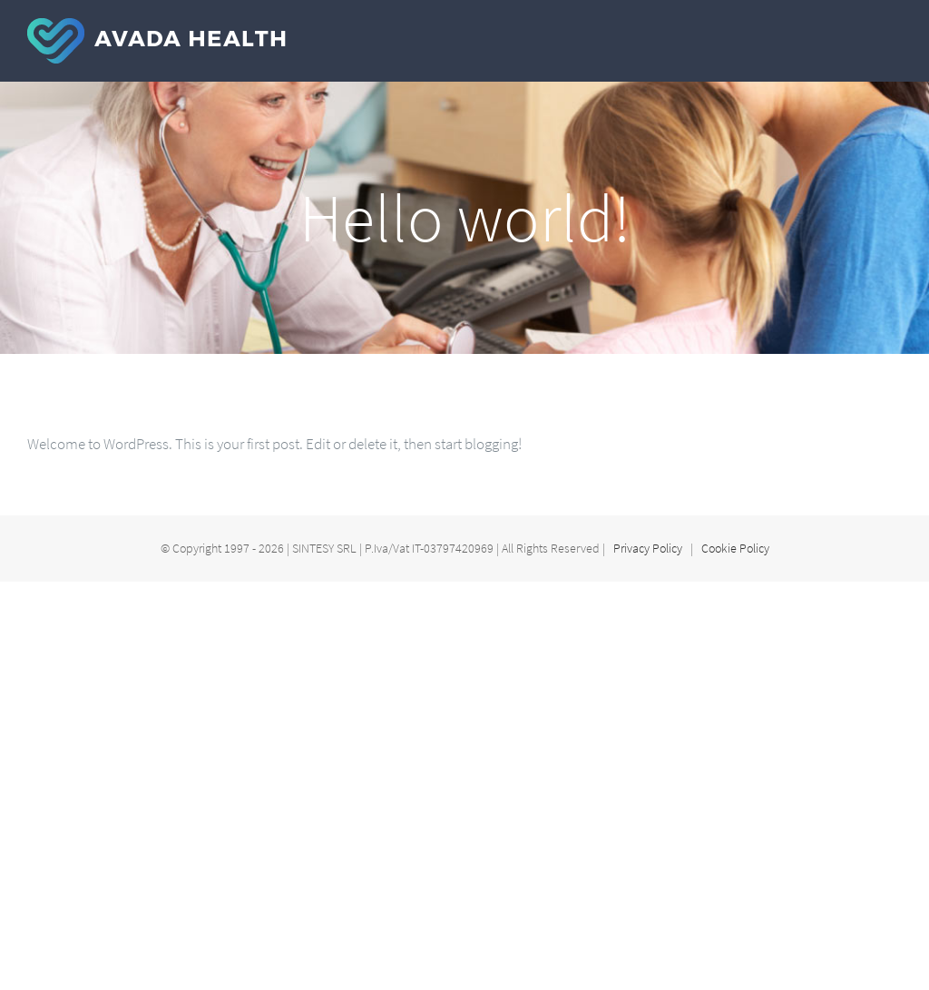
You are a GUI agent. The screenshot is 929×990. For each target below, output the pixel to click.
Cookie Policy (735, 548)
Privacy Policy (647, 548)
